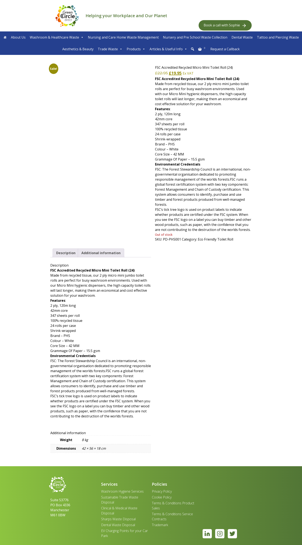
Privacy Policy (162, 491)
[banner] (67, 15)
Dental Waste (242, 37)
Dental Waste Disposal (118, 525)
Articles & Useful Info (168, 49)
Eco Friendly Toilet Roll (215, 239)
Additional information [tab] (101, 253)
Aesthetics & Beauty (78, 49)
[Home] (5, 37)
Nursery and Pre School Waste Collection (195, 37)
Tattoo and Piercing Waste (278, 37)
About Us (18, 37)
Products (136, 49)
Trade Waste (110, 49)
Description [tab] (66, 253)
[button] (192, 49)
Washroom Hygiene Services (122, 491)
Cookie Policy (162, 497)
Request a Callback (225, 49)
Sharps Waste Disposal (118, 519)
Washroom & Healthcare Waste (57, 37)
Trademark (160, 525)
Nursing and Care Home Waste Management (123, 37)
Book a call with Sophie (225, 25)
